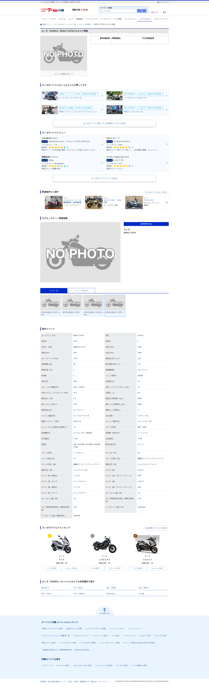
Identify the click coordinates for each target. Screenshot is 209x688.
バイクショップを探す (104, 666)
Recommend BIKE (82, 650)
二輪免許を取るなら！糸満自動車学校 (56, 650)
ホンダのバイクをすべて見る (156, 192)
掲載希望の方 (84, 682)
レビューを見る (71, 568)
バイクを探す (52, 568)
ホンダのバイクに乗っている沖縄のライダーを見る (104, 123)
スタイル (62, 19)
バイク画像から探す (139, 666)
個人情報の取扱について (57, 682)
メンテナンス (105, 19)
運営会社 (94, 682)
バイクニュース (129, 636)
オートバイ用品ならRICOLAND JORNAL (139, 643)
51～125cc (78, 588)
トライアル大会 (160, 636)
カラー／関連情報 (81, 291)
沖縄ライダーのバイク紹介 (52, 629)
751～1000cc (79, 594)
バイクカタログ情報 (88, 643)
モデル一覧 (54, 291)
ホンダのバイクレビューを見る (104, 178)
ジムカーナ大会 (145, 636)
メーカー (52, 19)
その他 (141, 594)
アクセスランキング (81, 636)
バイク (44, 19)
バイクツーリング (160, 19)
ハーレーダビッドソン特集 (109, 643)
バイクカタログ (145, 19)
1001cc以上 (111, 594)
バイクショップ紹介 (100, 636)
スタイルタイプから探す (82, 666)
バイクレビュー (130, 19)
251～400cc (144, 588)
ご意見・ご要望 (72, 682)
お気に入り (155, 12)
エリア (70, 19)
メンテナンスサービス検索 (95, 629)
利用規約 (43, 682)
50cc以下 (45, 588)
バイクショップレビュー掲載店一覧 (56, 636)
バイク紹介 (115, 636)
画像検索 (79, 19)
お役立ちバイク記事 (74, 629)
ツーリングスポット (117, 629)
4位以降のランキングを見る (156, 528)
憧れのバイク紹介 (49, 643)
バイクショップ (91, 19)
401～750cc (46, 594)
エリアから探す (122, 666)
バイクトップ (47, 666)
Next (167, 202)
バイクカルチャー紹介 (68, 643)
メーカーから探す (63, 666)
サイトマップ (163, 2)
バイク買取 (117, 19)
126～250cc (111, 588)
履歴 (164, 12)
